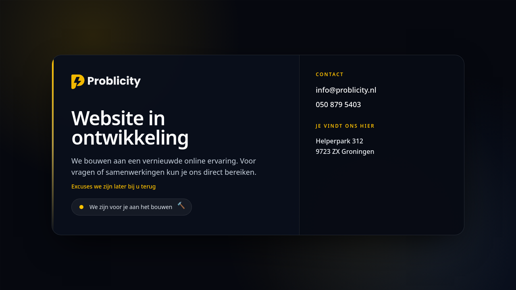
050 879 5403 (338, 104)
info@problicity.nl (346, 90)
